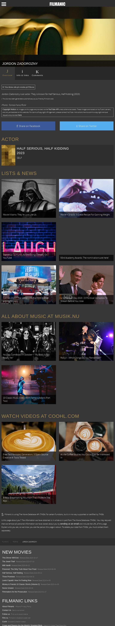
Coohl (4, 598)
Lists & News (19, 173)
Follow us (6, 590)
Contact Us (6, 587)
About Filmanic (8, 583)
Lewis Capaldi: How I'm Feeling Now (16, 557)
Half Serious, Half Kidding (61, 94)
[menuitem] (5, 518)
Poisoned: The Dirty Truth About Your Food (19, 545)
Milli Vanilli (6, 542)
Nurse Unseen (8, 564)
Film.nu (5, 594)
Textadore (6, 621)
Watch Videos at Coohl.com (40, 399)
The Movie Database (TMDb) (84, 496)
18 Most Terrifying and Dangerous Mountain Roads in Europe (26, 605)
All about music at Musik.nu (40, 306)
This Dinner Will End (10, 534)
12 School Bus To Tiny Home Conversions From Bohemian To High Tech (31, 617)
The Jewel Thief (8, 538)
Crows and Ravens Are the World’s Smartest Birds (22, 602)
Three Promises (8, 553)
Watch (4, 609)
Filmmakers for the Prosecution (14, 568)
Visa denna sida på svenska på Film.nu (18, 87)
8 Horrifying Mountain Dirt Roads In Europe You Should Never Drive (29, 613)
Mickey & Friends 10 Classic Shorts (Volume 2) (21, 560)
